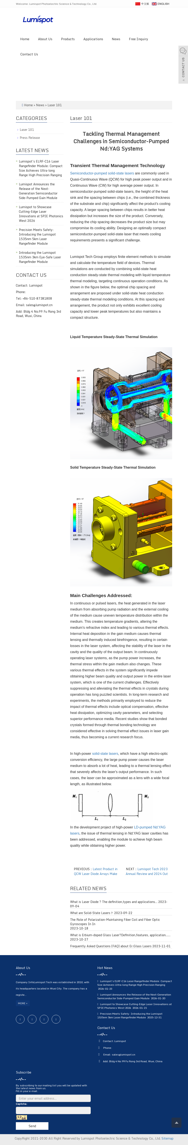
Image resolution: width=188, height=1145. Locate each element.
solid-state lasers (105, 753)
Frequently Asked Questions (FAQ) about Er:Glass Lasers (111, 946)
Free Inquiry (138, 38)
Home (24, 38)
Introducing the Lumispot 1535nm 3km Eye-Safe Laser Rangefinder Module (40, 257)
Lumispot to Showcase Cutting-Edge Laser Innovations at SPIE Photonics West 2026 (41, 213)
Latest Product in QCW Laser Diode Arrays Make (95, 871)
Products (68, 38)
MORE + (23, 1003)
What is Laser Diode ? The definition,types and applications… (113, 902)
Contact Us (29, 54)
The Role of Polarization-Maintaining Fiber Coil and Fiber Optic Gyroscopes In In (115, 922)
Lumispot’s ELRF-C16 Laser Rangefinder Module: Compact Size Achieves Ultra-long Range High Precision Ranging (41, 168)
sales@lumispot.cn (123, 1054)
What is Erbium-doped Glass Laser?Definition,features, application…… (120, 935)
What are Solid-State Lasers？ (91, 913)
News (116, 38)
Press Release (30, 137)
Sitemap (167, 1138)
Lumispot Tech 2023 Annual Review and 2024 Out (147, 871)
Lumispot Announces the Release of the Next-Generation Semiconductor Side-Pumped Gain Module (38, 191)
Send (32, 1125)
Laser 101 (54, 105)
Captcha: (21, 1104)
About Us (45, 38)
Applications (93, 38)
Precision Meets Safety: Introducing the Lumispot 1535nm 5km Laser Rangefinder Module (37, 236)
